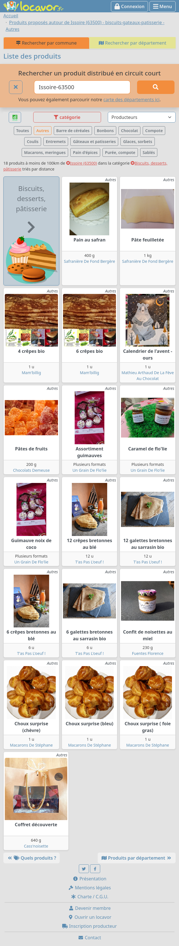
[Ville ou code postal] (82, 87)
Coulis (32, 141)
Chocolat (129, 130)
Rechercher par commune (46, 43)
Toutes (22, 130)
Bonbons (105, 130)
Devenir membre (89, 908)
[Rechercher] (155, 87)
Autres (42, 130)
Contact (89, 938)
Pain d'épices (85, 152)
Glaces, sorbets (137, 141)
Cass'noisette (36, 846)
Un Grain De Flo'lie (89, 470)
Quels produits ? (31, 858)
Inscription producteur (89, 926)
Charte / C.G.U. (89, 897)
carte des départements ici (131, 99)
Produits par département (136, 858)
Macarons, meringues (45, 152)
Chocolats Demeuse (31, 470)
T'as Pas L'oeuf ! (89, 562)
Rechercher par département (132, 43)
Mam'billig (31, 372)
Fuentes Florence (148, 653)
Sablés (149, 152)
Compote (154, 130)
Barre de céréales (73, 130)
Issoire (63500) (81, 163)
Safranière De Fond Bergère (89, 261)
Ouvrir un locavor (89, 917)
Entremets (56, 141)
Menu (162, 6)
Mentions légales (89, 888)
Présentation (89, 879)
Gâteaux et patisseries (94, 141)
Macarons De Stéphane (31, 745)
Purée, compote (120, 152)
